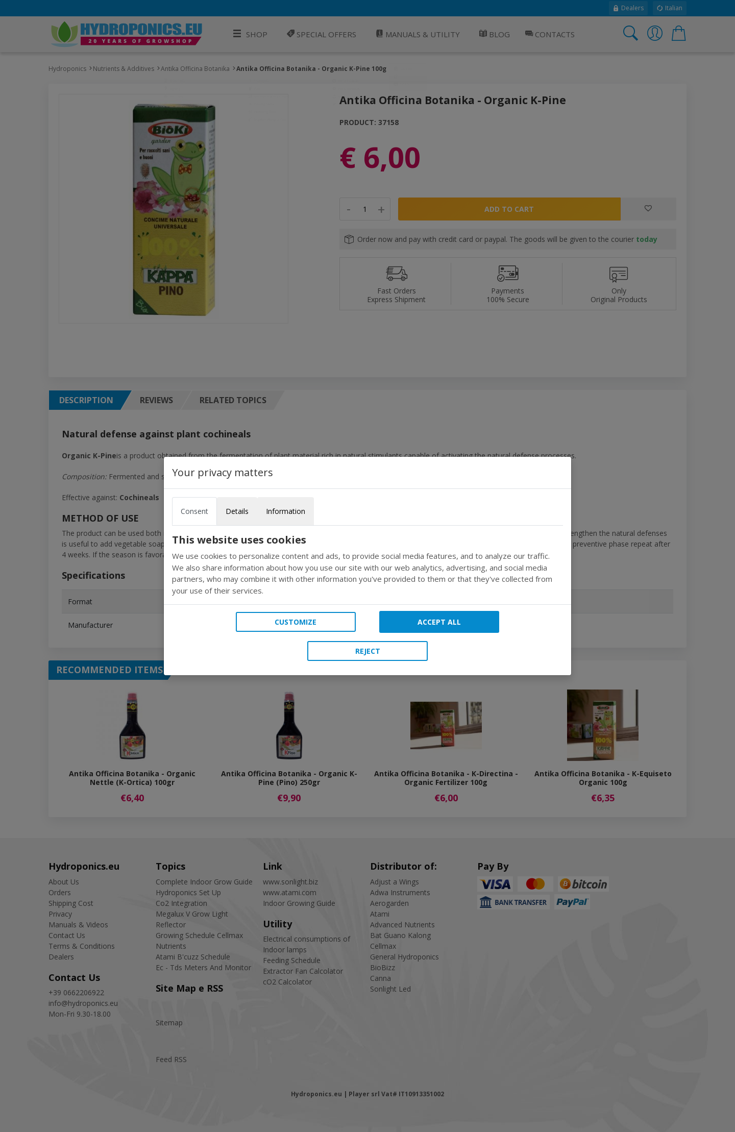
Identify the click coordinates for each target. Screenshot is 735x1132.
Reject (367, 651)
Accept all (439, 622)
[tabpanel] (367, 565)
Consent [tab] (194, 511)
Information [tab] (285, 511)
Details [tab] (237, 511)
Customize (295, 622)
